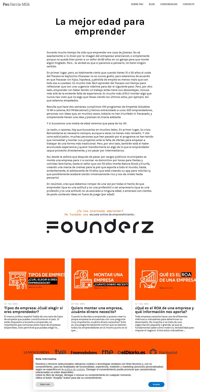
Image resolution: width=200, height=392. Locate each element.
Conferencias (168, 4)
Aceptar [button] (156, 384)
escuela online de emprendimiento (112, 214)
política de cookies (74, 369)
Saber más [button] (45, 384)
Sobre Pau (137, 4)
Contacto (188, 4)
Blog (152, 4)
